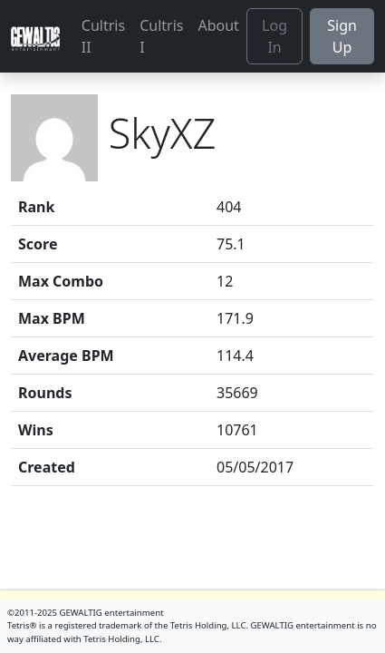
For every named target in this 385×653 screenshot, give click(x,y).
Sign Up (342, 36)
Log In (274, 36)
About (217, 25)
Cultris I (161, 36)
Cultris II (103, 36)
